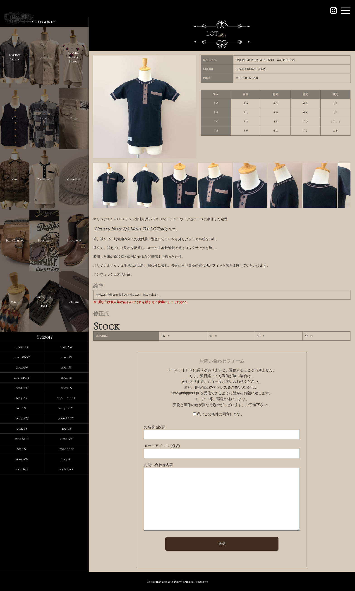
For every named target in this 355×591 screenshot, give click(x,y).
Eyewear (44, 240)
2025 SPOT (66, 408)
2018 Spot (66, 469)
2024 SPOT (66, 398)
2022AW (22, 367)
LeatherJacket (15, 57)
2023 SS (66, 367)
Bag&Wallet (15, 240)
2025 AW (22, 418)
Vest (15, 118)
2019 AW (22, 459)
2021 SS (66, 428)
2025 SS (66, 388)
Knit (15, 179)
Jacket (44, 57)
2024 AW (22, 398)
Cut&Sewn (44, 179)
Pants (74, 118)
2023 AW (22, 388)
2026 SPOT (66, 418)
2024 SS (66, 378)
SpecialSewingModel (73, 56)
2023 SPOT (22, 378)
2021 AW (66, 347)
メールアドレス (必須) (162, 446)
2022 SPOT (22, 357)
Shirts (44, 118)
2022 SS (66, 357)
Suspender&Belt (44, 301)
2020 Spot (66, 449)
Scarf (15, 301)
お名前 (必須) (155, 427)
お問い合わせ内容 (158, 465)
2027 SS (22, 428)
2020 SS (22, 449)
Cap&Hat (73, 179)
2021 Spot (22, 439)
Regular (22, 347)
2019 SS (66, 459)
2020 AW (66, 439)
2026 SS (22, 408)
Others (73, 301)
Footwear (74, 240)
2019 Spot (22, 469)
